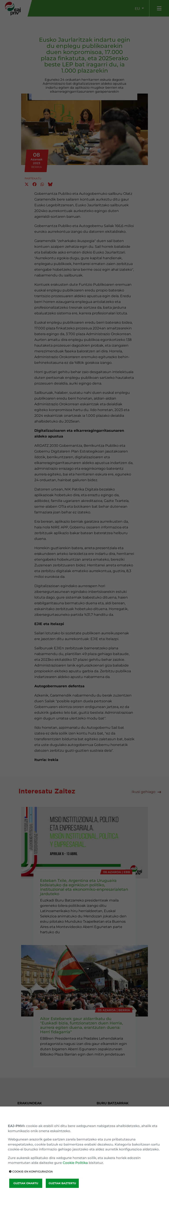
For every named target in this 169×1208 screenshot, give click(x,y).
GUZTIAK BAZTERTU (62, 1183)
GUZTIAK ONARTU (25, 1183)
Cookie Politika (75, 1163)
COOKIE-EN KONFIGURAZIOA (31, 1171)
